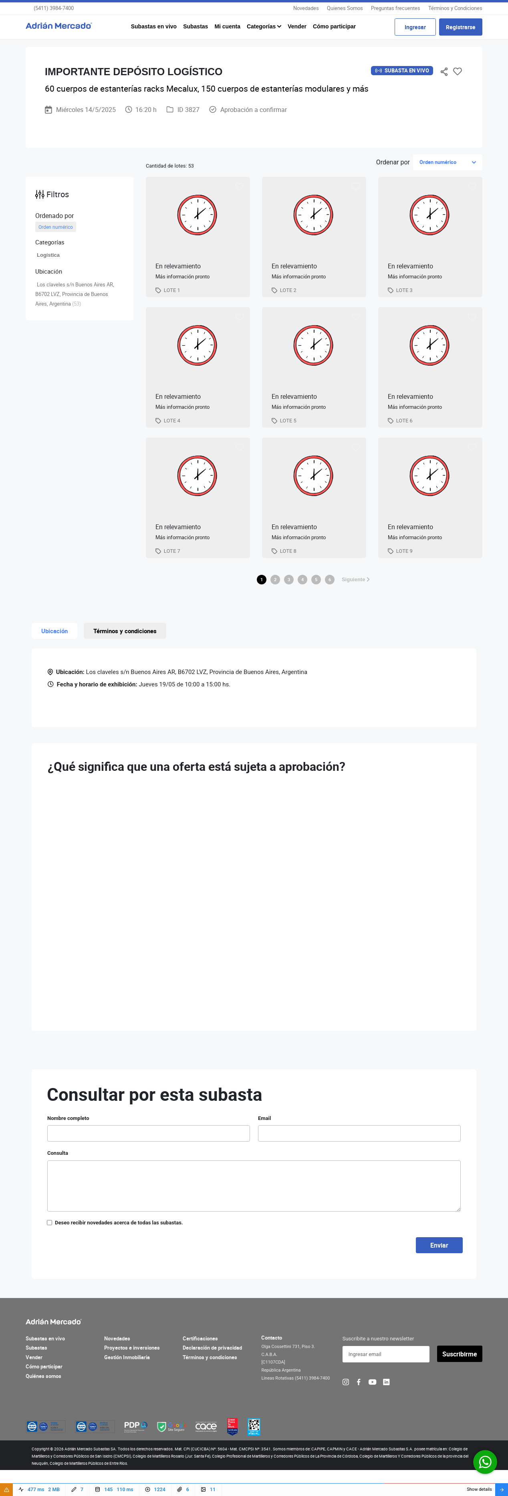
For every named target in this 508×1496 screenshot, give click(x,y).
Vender (297, 26)
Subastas (195, 26)
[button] (79, 242)
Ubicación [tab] (54, 657)
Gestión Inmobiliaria (127, 1383)
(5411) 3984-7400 (54, 8)
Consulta (57, 1180)
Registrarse (461, 27)
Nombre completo (68, 1145)
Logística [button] (48, 255)
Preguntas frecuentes (395, 8)
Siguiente (356, 606)
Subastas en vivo (154, 26)
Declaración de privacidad (212, 1374)
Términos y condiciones (210, 1383)
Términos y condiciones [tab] (125, 657)
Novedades (306, 8)
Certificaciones (200, 1364)
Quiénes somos (43, 1402)
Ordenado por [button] (54, 215)
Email (264, 1145)
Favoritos (457, 71)
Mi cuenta (227, 26)
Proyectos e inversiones (132, 1374)
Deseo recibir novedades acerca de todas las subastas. (119, 1249)
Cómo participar (334, 26)
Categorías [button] (262, 26)
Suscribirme (459, 1380)
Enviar (439, 1272)
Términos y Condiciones (455, 8)
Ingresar (415, 27)
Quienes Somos (345, 8)
